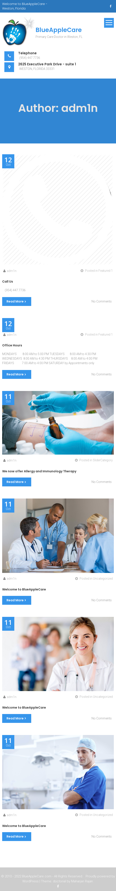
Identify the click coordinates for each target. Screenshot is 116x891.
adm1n (11, 271)
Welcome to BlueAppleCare (24, 589)
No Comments (101, 301)
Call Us (7, 281)
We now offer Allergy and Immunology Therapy (39, 471)
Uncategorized (103, 578)
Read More (15, 301)
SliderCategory (103, 460)
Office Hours (12, 345)
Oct (8, 161)
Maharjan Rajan (82, 882)
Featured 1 (105, 270)
